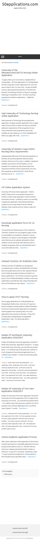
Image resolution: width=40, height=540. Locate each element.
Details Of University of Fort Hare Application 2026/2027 (17, 389)
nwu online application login (14, 378)
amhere (15, 62)
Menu (20, 57)
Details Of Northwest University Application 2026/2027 (16, 336)
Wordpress (29, 538)
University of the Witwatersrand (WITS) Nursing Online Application (19, 72)
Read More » (5, 100)
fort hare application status (27, 416)
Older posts (7, 474)
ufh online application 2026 (14, 426)
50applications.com (20, 4)
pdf (24, 423)
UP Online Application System (15, 187)
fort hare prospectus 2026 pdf (17, 421)
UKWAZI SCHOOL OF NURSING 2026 (19, 261)
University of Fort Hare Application (19, 413)
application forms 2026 (20, 365)
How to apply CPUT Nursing (15, 297)
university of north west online (15, 380)
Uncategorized (12, 105)
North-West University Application (18, 362)
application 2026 (7, 365)
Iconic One (9, 538)
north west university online (17, 372)
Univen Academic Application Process (19, 437)
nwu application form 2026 (14, 375)
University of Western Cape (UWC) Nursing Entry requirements (18, 150)
